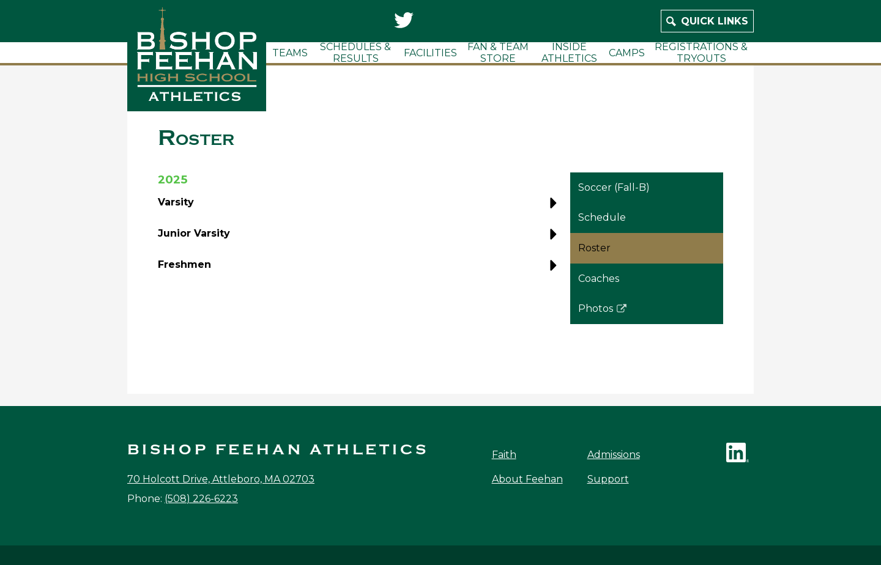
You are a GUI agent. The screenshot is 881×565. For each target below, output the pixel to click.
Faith (504, 454)
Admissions (613, 454)
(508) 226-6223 (201, 498)
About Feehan (527, 479)
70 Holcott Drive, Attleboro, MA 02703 (220, 479)
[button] (360, 207)
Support (608, 479)
